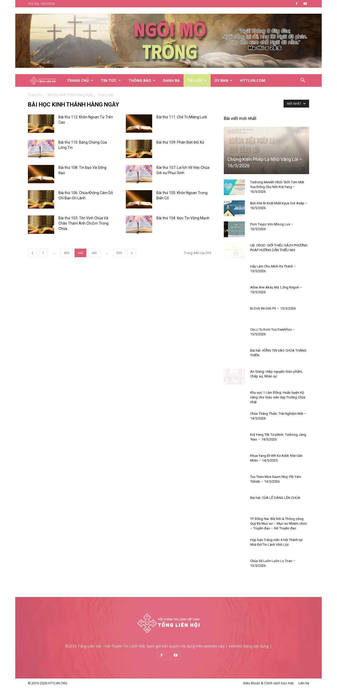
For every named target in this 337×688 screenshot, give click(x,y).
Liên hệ (304, 683)
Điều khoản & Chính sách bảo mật (268, 683)
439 (66, 253)
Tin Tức (111, 80)
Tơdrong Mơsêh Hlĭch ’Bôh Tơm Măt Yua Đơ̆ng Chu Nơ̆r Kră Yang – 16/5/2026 (277, 187)
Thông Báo (141, 80)
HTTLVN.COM (252, 80)
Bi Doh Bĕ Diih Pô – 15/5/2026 (273, 308)
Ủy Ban (223, 80)
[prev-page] (32, 253)
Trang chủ (35, 95)
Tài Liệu (197, 80)
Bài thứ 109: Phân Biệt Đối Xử (180, 142)
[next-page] (131, 253)
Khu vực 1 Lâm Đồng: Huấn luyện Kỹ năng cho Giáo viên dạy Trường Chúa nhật (277, 397)
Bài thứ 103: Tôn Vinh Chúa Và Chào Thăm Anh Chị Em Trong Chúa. (83, 223)
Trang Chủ (80, 80)
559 (119, 253)
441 (94, 253)
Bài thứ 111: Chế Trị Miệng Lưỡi (181, 117)
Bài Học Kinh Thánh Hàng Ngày (70, 95)
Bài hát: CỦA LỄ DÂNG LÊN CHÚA (275, 498)
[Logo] (45, 80)
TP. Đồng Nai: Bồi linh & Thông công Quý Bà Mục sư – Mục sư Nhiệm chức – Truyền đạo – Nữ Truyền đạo (278, 523)
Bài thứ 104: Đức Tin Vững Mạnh (183, 218)
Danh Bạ (171, 80)
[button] (302, 80)
